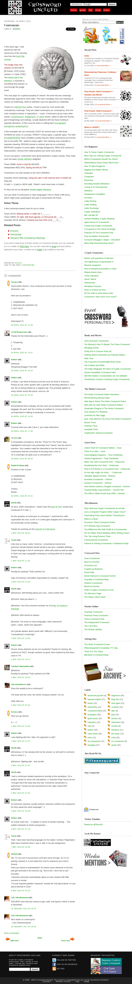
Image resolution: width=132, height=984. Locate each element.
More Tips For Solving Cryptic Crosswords (102, 156)
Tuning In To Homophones (95, 187)
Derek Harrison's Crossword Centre (100, 576)
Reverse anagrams (92, 265)
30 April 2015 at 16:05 (22, 416)
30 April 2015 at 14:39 (22, 325)
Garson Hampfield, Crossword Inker (100, 372)
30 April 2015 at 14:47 (22, 353)
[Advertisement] (40, 37)
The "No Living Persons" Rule (97, 536)
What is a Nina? (91, 519)
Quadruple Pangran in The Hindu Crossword (103, 408)
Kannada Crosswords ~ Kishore (98, 479)
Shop (97, 10)
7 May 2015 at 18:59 (20, 847)
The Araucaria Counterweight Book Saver (102, 362)
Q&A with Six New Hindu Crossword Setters (103, 405)
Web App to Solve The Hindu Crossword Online (105, 401)
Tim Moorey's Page (92, 593)
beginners (115, 695)
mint (89, 726)
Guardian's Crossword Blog (96, 579)
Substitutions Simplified (94, 194)
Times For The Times (93, 651)
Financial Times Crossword (96, 615)
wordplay (92, 745)
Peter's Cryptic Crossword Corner (99, 590)
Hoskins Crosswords (93, 583)
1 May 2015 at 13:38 (20, 638)
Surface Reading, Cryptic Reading (99, 218)
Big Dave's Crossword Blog (96, 655)
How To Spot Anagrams (94, 166)
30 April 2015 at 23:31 (22, 496)
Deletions (88, 190)
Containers (89, 176)
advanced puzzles (96, 695)
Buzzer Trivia (90, 422)
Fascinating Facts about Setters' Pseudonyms (104, 515)
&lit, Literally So (91, 215)
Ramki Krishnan (17, 465)
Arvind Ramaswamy (19, 332)
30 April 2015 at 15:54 (22, 371)
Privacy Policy (63, 981)
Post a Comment (11, 933)
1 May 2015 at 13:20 (20, 582)
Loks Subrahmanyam (19, 897)
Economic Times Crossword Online (99, 522)
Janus (41, 117)
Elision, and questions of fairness (98, 258)
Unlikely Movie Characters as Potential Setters (104, 355)
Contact (47, 981)
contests (115, 707)
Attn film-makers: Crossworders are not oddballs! (105, 376)
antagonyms (30, 117)
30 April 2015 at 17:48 (22, 431)
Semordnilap (15, 234)
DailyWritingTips (13, 138)
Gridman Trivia (90, 426)
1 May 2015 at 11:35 (20, 561)
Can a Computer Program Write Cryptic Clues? (105, 512)
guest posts (93, 718)
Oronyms (14, 231)
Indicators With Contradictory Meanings (27, 238)
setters (91, 730)
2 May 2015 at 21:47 (20, 765)
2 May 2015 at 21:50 (20, 793)
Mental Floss (20, 107)
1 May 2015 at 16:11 (20, 659)
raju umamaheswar (18, 684)
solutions (115, 730)
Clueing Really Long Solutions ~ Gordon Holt (104, 490)
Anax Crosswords (92, 558)
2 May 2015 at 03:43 (20, 705)
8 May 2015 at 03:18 (20, 890)
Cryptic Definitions (92, 212)
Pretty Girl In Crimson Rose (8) (97, 351)
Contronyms (11, 25)
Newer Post (68, 941)
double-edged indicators (40, 189)
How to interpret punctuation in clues (100, 269)
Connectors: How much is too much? (100, 297)
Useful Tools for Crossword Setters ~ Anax (103, 448)
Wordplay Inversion (92, 286)
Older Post (11, 941)
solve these (93, 733)
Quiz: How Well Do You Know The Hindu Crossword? (107, 419)
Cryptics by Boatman (93, 569)
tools (90, 737)
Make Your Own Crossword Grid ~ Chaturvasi (104, 462)
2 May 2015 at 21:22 (20, 741)
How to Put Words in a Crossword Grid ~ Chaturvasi (107, 469)
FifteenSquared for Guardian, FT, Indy (101, 648)
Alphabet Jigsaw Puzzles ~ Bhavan (99, 476)
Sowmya (14, 282)
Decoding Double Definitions (96, 184)
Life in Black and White (94, 365)
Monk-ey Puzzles (91, 586)
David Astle (89, 572)
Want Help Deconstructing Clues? (99, 243)
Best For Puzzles (91, 562)
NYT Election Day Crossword (97, 526)
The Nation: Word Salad (95, 597)
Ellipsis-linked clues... (93, 272)
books (90, 703)
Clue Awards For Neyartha (95, 412)
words (16, 29)
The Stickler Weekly (93, 629)
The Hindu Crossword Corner (97, 644)
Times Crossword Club (94, 619)
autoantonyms (17, 117)
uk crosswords (94, 741)
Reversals (88, 180)
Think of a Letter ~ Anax (94, 451)
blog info (115, 699)
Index (106, 10)
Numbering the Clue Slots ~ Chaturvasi (101, 465)
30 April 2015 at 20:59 (22, 459)
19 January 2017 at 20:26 (23, 927)
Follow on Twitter (64, 960)
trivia (113, 737)
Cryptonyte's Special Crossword (98, 433)
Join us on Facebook (64, 964)
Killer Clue (88, 358)
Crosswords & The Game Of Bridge (99, 229)
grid (113, 714)
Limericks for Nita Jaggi (94, 415)
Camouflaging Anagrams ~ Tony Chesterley (103, 455)
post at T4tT (56, 507)
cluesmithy (92, 707)
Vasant (13, 540)
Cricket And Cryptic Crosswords (98, 226)
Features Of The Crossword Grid (98, 232)
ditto (113, 711)
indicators (92, 722)
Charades (88, 173)
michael (14, 854)
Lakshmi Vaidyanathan (20, 666)
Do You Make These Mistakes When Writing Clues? (107, 533)
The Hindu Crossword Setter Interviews (101, 394)
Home (74, 10)
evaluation (92, 714)
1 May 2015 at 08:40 (20, 533)
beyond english (94, 699)
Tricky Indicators (91, 276)
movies (114, 726)
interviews (115, 722)
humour (114, 718)
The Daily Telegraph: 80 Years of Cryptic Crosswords (107, 369)
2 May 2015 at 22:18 (20, 811)
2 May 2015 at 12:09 (20, 726)
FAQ (90, 10)
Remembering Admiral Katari (97, 398)
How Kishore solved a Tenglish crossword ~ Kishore (107, 486)
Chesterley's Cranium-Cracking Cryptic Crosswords (107, 379)
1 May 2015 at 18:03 (20, 677)
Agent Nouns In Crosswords (96, 222)
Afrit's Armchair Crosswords (96, 341)
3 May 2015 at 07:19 (20, 829)
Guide (83, 10)
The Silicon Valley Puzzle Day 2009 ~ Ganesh (104, 493)
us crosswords (117, 741)
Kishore (14, 359)
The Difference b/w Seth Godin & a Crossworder (105, 529)
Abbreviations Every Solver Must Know (101, 162)
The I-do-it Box (90, 626)
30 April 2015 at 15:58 (22, 395)
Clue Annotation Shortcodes (96, 236)
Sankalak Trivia (91, 429)
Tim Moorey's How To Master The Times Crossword (107, 344)
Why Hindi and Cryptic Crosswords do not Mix (104, 508)
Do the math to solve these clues (98, 293)
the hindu (115, 733)
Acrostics (88, 198)
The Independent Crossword (96, 622)
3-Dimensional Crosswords (96, 540)
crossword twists (95, 711)
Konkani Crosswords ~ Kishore (97, 483)
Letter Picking (90, 201)
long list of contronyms (45, 529)
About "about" (90, 279)
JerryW (14, 438)
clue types (115, 703)
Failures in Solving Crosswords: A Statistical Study (106, 543)
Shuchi (18, 263)
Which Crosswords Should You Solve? (101, 159)
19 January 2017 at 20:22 (23, 909)
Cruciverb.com (90, 565)
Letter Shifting (90, 204)
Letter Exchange (91, 208)
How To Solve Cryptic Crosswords (99, 152)
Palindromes (89, 283)
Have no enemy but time (95, 290)
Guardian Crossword (93, 612)
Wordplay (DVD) (91, 348)
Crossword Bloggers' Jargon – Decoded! (102, 240)
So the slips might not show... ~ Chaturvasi (103, 472)
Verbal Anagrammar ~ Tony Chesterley (101, 458)
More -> (108, 65)
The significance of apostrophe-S (98, 262)
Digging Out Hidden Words (96, 170)
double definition (24, 159)
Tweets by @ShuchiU (93, 824)
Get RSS (58, 969)
